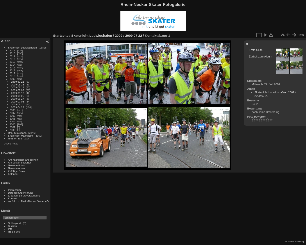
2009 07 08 (17, 101)
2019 (12, 50)
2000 (12, 130)
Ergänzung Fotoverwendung (24, 195)
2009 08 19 (17, 87)
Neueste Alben (16, 168)
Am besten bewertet (19, 162)
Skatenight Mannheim (20, 135)
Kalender (13, 173)
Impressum (14, 189)
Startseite (60, 35)
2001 (12, 127)
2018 (12, 53)
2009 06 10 (17, 104)
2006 (12, 115)
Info (10, 228)
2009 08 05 (17, 95)
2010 (12, 76)
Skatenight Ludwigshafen (22, 47)
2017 (12, 56)
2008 (12, 110)
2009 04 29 (17, 107)
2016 (12, 58)
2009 (12, 78)
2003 (12, 124)
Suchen (12, 225)
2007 (12, 112)
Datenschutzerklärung (20, 192)
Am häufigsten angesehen (23, 159)
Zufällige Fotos (16, 171)
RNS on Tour (15, 138)
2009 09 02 (17, 90)
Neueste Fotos (16, 165)
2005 (12, 118)
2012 (12, 70)
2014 (12, 64)
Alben (6, 41)
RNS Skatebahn (17, 132)
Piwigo (301, 241)
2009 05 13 (17, 84)
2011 (12, 73)
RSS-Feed (14, 231)
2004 (12, 121)
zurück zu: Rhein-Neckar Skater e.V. (29, 201)
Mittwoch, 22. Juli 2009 (266, 84)
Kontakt (12, 198)
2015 (12, 61)
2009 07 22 (17, 81)
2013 (12, 67)
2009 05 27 (17, 98)
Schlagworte (15, 223)
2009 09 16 (17, 93)
